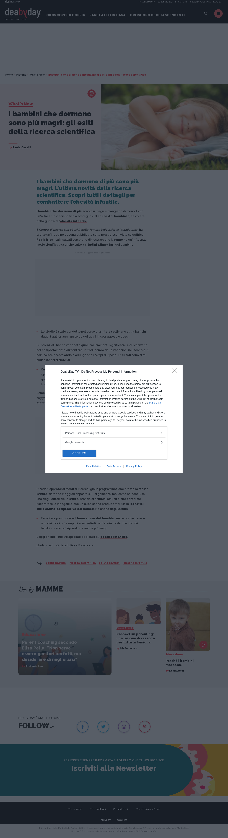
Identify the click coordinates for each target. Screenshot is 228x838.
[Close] (175, 371)
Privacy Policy (134, 466)
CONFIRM (79, 453)
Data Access (114, 466)
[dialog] (114, 419)
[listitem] (114, 433)
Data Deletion (93, 466)
